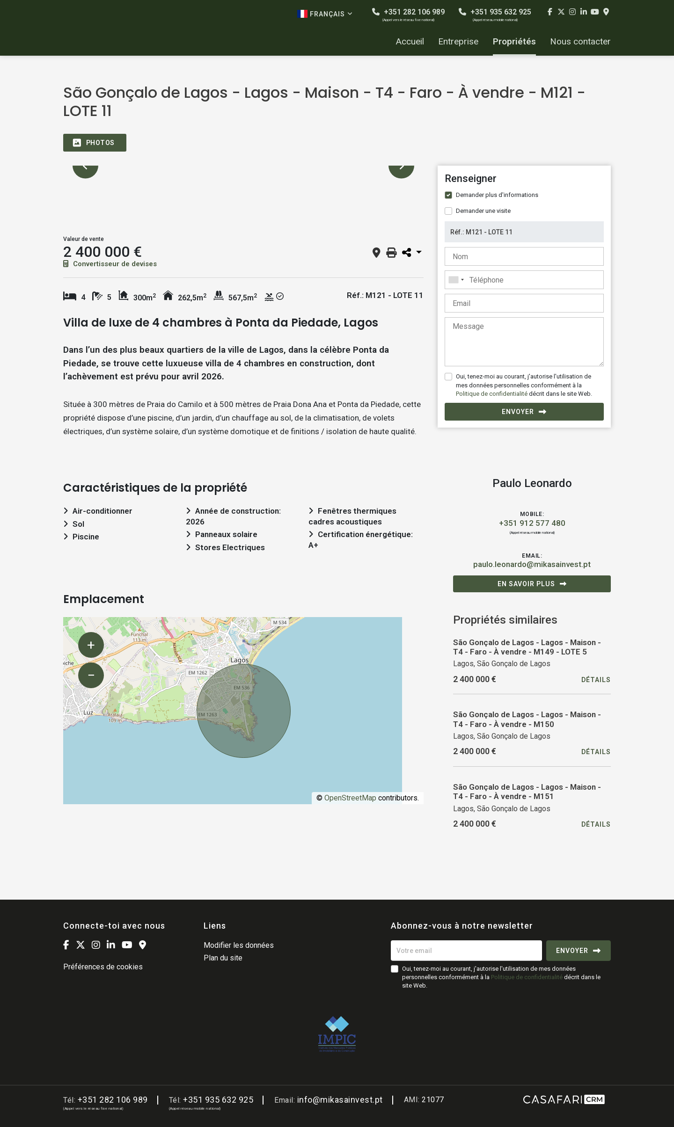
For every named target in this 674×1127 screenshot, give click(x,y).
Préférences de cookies (103, 966)
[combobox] (524, 280)
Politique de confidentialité (491, 393)
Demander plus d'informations (497, 194)
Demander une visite (483, 210)
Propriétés (514, 41)
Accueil (410, 41)
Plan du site (223, 957)
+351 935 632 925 (495, 14)
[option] (97, 201)
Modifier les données (239, 945)
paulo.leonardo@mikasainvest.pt (532, 564)
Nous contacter (580, 41)
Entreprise (458, 41)
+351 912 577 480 (532, 523)
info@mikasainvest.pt (340, 1100)
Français (325, 14)
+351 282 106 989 (408, 14)
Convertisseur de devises (110, 264)
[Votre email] (466, 950)
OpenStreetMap (350, 797)
